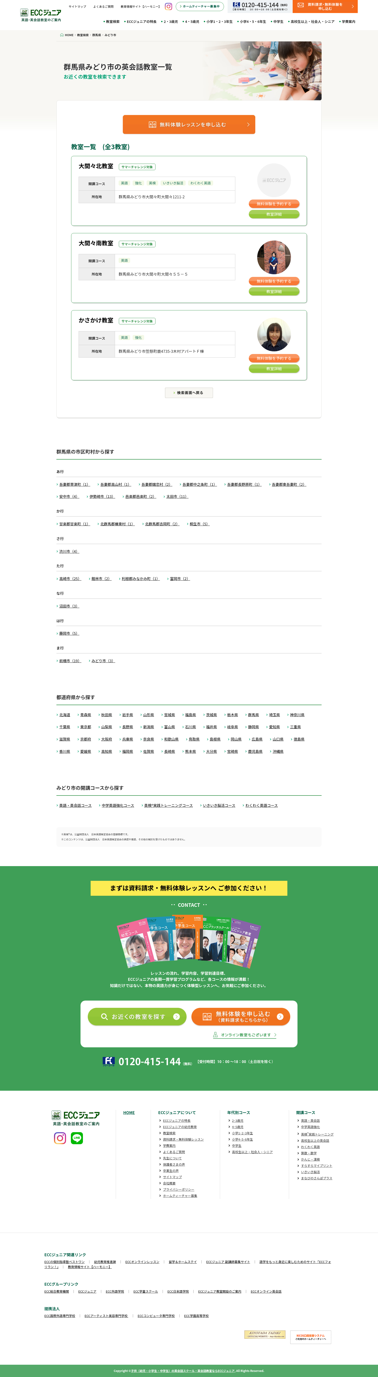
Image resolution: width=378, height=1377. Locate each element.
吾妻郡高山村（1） (115, 484)
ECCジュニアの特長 (141, 21)
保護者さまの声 (174, 1164)
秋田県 (106, 714)
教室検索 (113, 21)
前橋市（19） (70, 660)
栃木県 (232, 714)
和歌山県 (171, 739)
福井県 (211, 726)
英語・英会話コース (75, 805)
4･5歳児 (237, 1126)
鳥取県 (194, 739)
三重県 (295, 726)
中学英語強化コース (118, 805)
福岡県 (127, 751)
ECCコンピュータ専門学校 (156, 1315)
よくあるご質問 (103, 6)
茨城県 (211, 714)
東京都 (85, 726)
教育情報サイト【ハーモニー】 (141, 6)
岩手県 (127, 714)
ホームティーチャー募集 (180, 1195)
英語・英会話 (310, 1120)
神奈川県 (297, 714)
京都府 (85, 739)
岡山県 (236, 739)
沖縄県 (278, 751)
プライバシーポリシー (178, 1189)
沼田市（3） (69, 605)
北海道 (64, 714)
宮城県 (169, 714)
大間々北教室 (96, 165)
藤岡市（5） (69, 633)
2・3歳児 (171, 21)
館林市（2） (102, 578)
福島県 (190, 714)
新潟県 (148, 726)
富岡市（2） (180, 578)
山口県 (278, 739)
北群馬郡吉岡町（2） (162, 523)
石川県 (190, 726)
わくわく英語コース (261, 805)
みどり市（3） (103, 660)
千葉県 (64, 726)
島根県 (215, 739)
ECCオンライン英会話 (266, 1291)
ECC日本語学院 (178, 1291)
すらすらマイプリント (316, 1165)
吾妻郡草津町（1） (74, 484)
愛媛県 (85, 751)
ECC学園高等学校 (196, 1315)
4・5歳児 (192, 21)
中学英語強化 (310, 1126)
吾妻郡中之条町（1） (199, 484)
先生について (172, 1158)
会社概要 (169, 1183)
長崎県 (169, 751)
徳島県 (299, 739)
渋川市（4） (69, 551)
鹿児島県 (255, 751)
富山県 (169, 726)
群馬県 (253, 714)
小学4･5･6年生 (242, 1139)
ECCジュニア (87, 1291)
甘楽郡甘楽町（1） (74, 523)
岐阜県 (232, 726)
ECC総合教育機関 (56, 1291)
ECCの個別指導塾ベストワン (64, 1261)
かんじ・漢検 (310, 1159)
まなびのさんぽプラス (316, 1178)
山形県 (148, 714)
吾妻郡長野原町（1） (244, 484)
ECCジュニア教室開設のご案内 (219, 1291)
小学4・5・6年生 (253, 21)
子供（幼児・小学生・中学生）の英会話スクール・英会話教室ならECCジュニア (183, 1371)
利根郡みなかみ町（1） (141, 578)
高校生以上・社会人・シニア (313, 21)
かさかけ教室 (96, 320)
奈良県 (148, 739)
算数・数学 (309, 1153)
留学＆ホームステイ (183, 1261)
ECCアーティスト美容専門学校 (106, 1315)
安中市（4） (69, 496)
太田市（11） (177, 496)
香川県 (64, 751)
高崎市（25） (70, 578)
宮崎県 (232, 751)
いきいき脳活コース (219, 805)
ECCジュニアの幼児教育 (180, 1126)
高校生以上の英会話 (315, 1140)
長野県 (127, 726)
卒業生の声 (171, 1170)
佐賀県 (148, 751)
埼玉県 (274, 714)
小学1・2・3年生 (219, 21)
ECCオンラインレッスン (142, 1261)
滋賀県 (64, 739)
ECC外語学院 (115, 1291)
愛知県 (274, 726)
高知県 (106, 751)
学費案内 (348, 21)
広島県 (257, 739)
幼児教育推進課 (105, 1261)
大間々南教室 (96, 243)
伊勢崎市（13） (102, 496)
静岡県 (253, 726)
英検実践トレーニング (317, 1134)
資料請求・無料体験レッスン (183, 1139)
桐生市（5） (200, 523)
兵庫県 (127, 739)
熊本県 (190, 751)
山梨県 (106, 726)
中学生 (278, 21)
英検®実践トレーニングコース (168, 805)
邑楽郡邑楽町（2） (140, 496)
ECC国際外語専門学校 (59, 1315)
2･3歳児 (237, 1120)
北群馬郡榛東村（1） (117, 523)
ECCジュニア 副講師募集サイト (228, 1261)
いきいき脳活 (310, 1172)
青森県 (85, 714)
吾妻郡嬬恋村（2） (157, 484)
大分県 (211, 751)
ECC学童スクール (146, 1291)
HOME (129, 1112)
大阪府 (106, 739)
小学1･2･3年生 (242, 1133)
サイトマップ (77, 6)
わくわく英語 (310, 1146)
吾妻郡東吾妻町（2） (289, 484)
